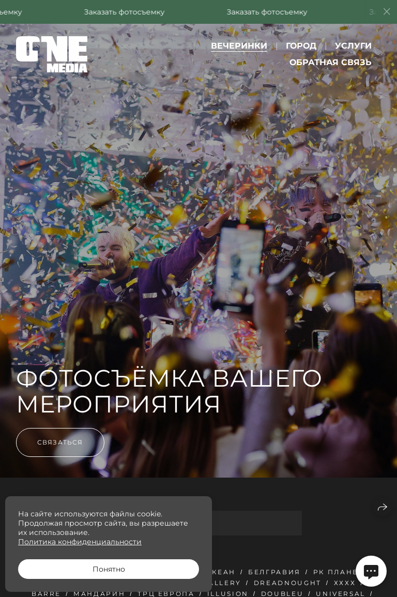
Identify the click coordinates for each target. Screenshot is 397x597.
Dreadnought (288, 583)
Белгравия (274, 572)
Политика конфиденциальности (80, 541)
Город (301, 46)
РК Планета (341, 572)
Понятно (109, 569)
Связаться (60, 442)
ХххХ (345, 583)
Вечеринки (239, 46)
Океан (221, 572)
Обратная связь (330, 62)
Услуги (353, 46)
